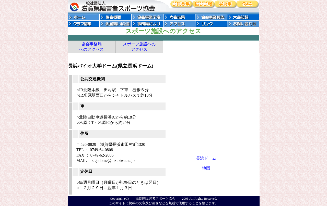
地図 (206, 168)
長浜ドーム (206, 158)
